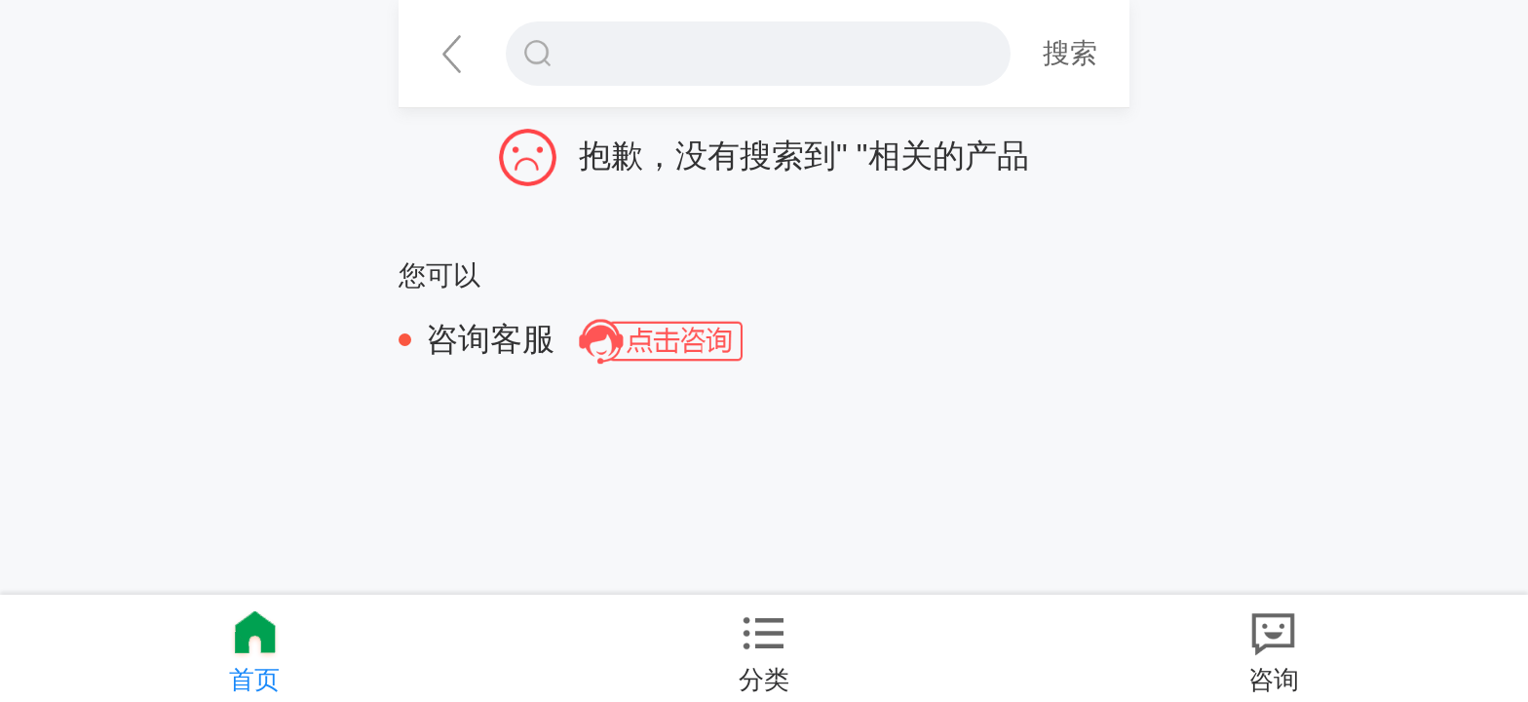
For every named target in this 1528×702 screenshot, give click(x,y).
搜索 (1070, 52)
